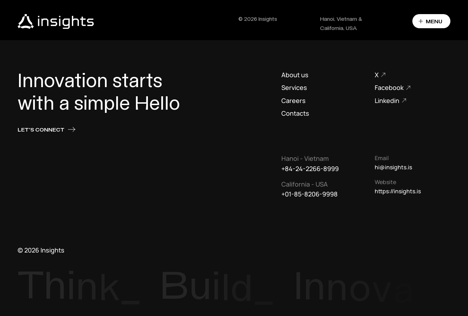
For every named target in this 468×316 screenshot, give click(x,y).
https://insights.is (398, 191)
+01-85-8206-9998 (309, 194)
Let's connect (47, 129)
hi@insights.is (393, 167)
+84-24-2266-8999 (310, 168)
